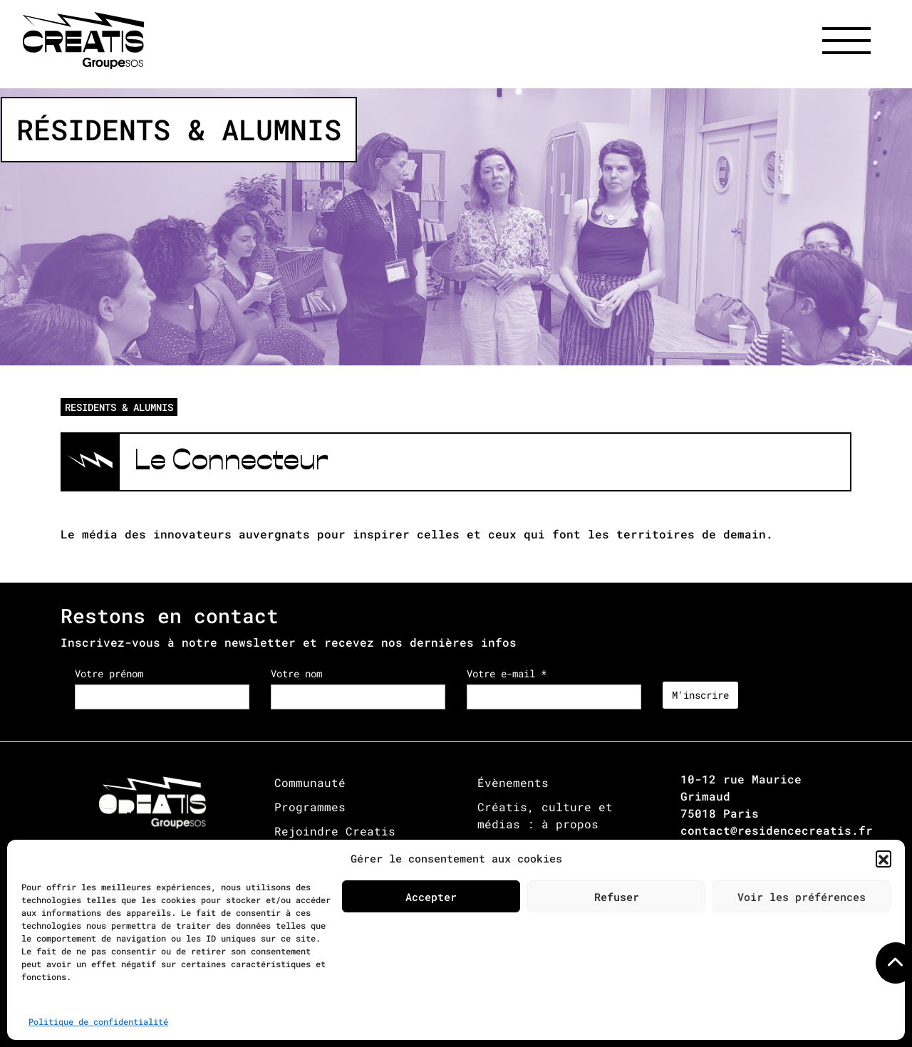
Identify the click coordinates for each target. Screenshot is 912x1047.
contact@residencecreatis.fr (776, 830)
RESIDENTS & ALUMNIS (119, 407)
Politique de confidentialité (98, 1021)
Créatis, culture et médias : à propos (545, 815)
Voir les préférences (801, 897)
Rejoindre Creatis (334, 830)
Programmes (310, 806)
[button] (883, 858)
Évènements (513, 782)
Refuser (616, 897)
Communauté (310, 782)
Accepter (431, 897)
